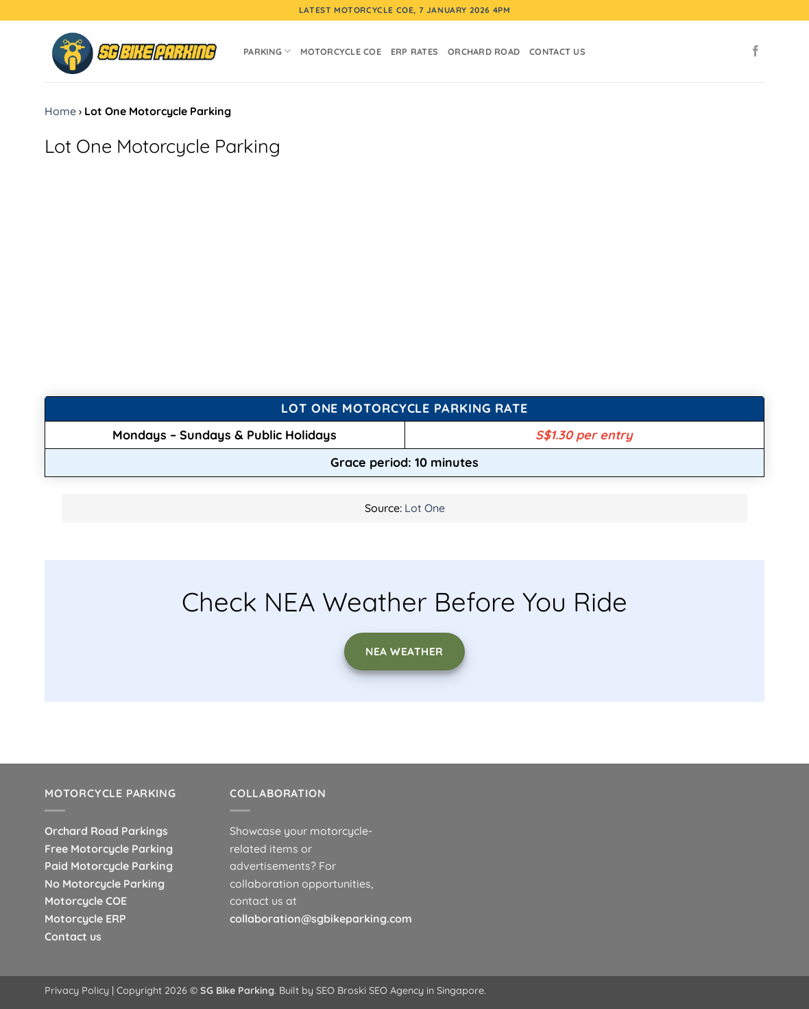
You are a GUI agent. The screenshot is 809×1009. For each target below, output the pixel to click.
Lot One (424, 508)
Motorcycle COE (340, 51)
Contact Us (557, 51)
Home (60, 111)
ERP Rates (414, 51)
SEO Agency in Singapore (426, 990)
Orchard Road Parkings (106, 831)
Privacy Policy (77, 990)
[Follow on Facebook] (755, 51)
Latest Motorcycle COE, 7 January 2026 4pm (405, 10)
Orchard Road (484, 51)
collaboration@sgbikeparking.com (321, 918)
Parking (267, 51)
